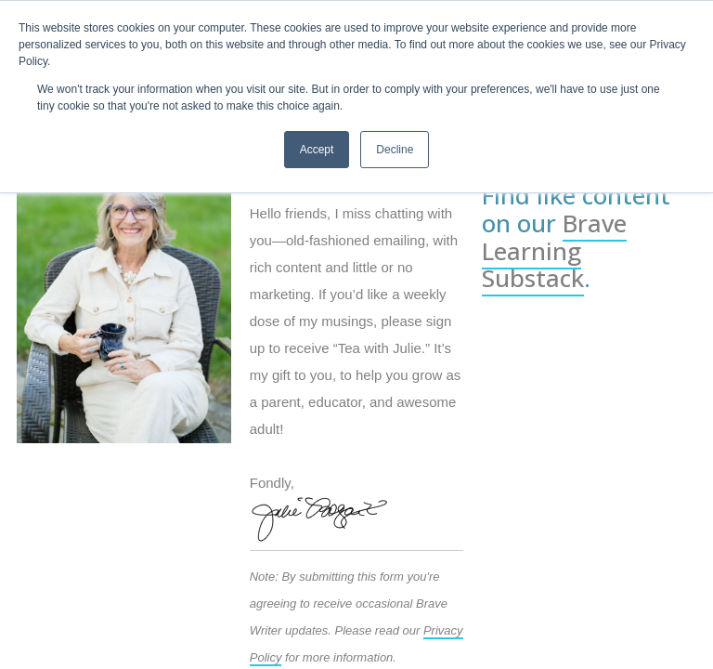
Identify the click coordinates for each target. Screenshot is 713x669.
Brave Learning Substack (554, 250)
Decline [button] (394, 149)
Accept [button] (317, 149)
